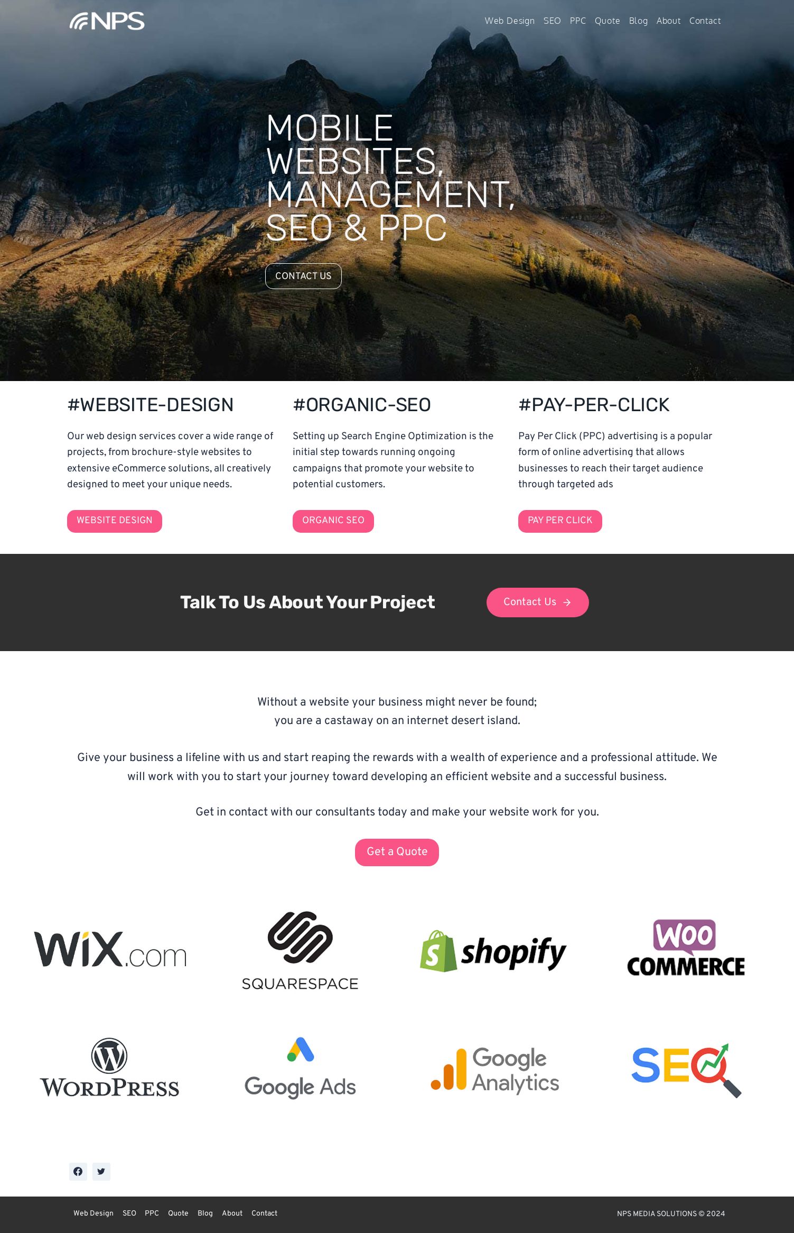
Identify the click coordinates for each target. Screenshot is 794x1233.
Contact (705, 20)
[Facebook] (78, 1172)
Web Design (510, 20)
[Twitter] (101, 1172)
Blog (638, 20)
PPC (578, 20)
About (669, 20)
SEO (553, 20)
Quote (608, 20)
